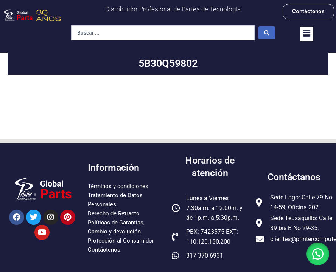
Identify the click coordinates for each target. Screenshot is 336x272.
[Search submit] (266, 32)
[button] (307, 34)
